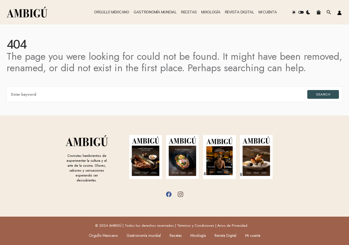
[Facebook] (169, 194)
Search (323, 94)
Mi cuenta (252, 235)
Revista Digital (225, 235)
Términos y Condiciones (195, 225)
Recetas (176, 235)
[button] (301, 12)
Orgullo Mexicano (103, 235)
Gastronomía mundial (144, 235)
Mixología (198, 235)
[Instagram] (180, 194)
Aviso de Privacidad (232, 225)
